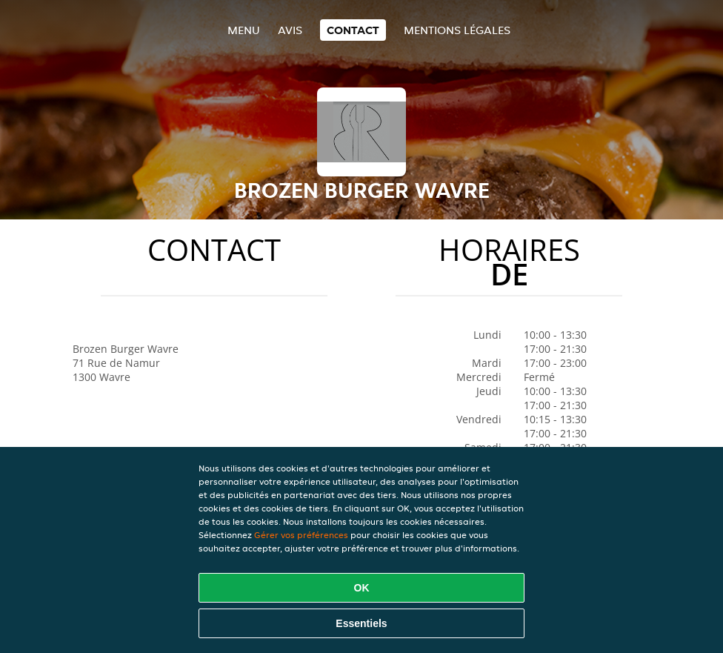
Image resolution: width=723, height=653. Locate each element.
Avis (290, 30)
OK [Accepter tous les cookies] (362, 588)
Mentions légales (457, 30)
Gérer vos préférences (301, 534)
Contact (353, 30)
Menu (243, 30)
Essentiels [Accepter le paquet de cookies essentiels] (361, 623)
